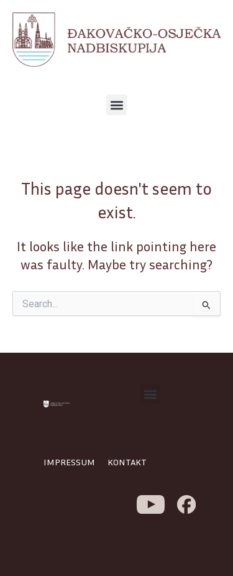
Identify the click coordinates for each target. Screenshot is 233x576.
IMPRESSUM (69, 462)
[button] (116, 105)
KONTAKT (127, 462)
